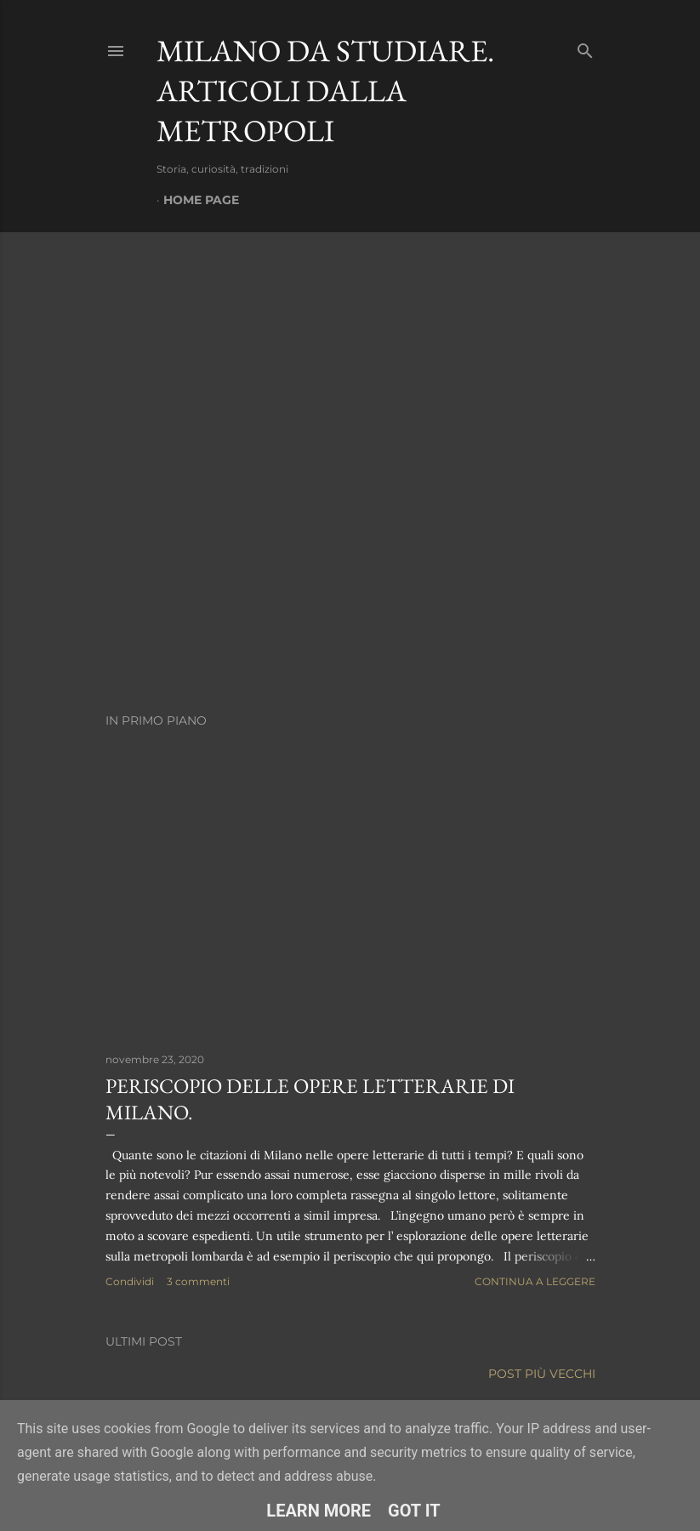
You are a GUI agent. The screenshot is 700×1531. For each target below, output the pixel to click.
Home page (201, 200)
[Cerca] (585, 47)
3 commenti (198, 1281)
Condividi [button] (129, 1281)
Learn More (318, 1510)
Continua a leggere (535, 1281)
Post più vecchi (541, 1373)
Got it (414, 1510)
